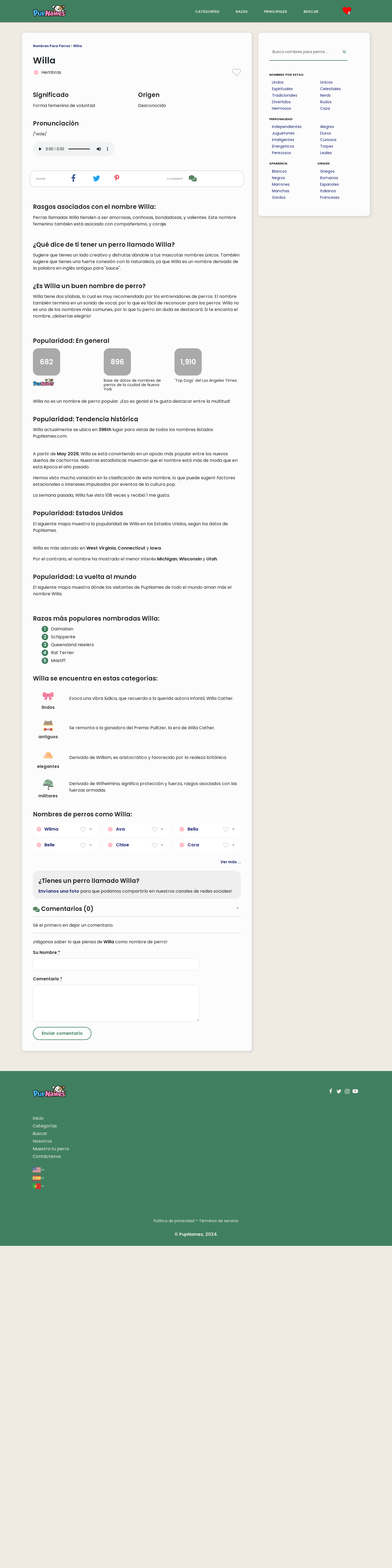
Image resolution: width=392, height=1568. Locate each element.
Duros (325, 133)
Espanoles (329, 184)
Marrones (281, 184)
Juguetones (283, 133)
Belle (49, 1167)
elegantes (48, 1081)
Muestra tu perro (51, 1471)
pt (38, 1508)
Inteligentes (283, 139)
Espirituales (282, 88)
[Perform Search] (344, 52)
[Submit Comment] (62, 1355)
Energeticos (283, 146)
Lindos (278, 82)
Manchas (280, 191)
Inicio (38, 1440)
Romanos (329, 178)
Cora (193, 1167)
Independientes (287, 126)
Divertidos (281, 102)
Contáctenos (47, 1478)
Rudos (326, 102)
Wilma (51, 1151)
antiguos (48, 1052)
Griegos (327, 171)
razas (242, 11)
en (38, 1491)
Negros (278, 178)
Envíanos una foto (58, 1213)
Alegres (327, 126)
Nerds (325, 95)
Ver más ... (230, 1184)
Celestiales (330, 88)
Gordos (279, 197)
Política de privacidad (174, 1543)
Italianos (328, 191)
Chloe (122, 1167)
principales (275, 11)
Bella (193, 1151)
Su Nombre (46, 1274)
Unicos (326, 82)
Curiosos (328, 139)
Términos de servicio (218, 1543)
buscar (311, 11)
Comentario (47, 1301)
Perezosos (281, 152)
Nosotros (42, 1463)
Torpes (326, 146)
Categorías (45, 1448)
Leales (326, 152)
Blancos (279, 171)
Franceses (329, 197)
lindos (48, 1022)
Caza (325, 108)
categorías (207, 11)
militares (48, 1111)
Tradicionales (284, 95)
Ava (120, 1151)
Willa (77, 46)
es (38, 1499)
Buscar (40, 1456)
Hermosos (281, 108)
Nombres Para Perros (51, 46)
